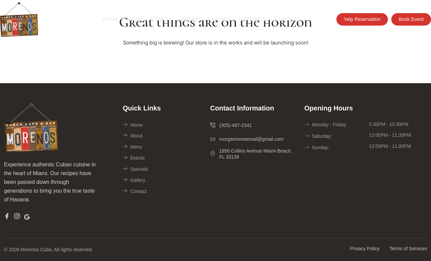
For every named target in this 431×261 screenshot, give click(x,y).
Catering (252, 19)
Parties (218, 19)
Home (111, 19)
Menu (134, 19)
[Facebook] (7, 216)
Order (189, 19)
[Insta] (17, 216)
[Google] (27, 216)
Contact (287, 19)
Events (161, 19)
